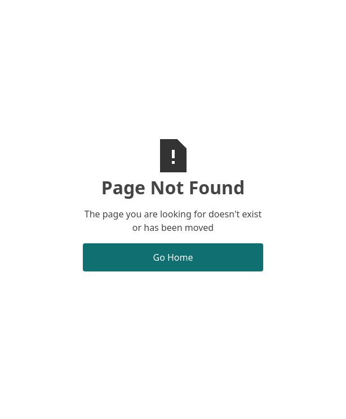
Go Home (173, 257)
